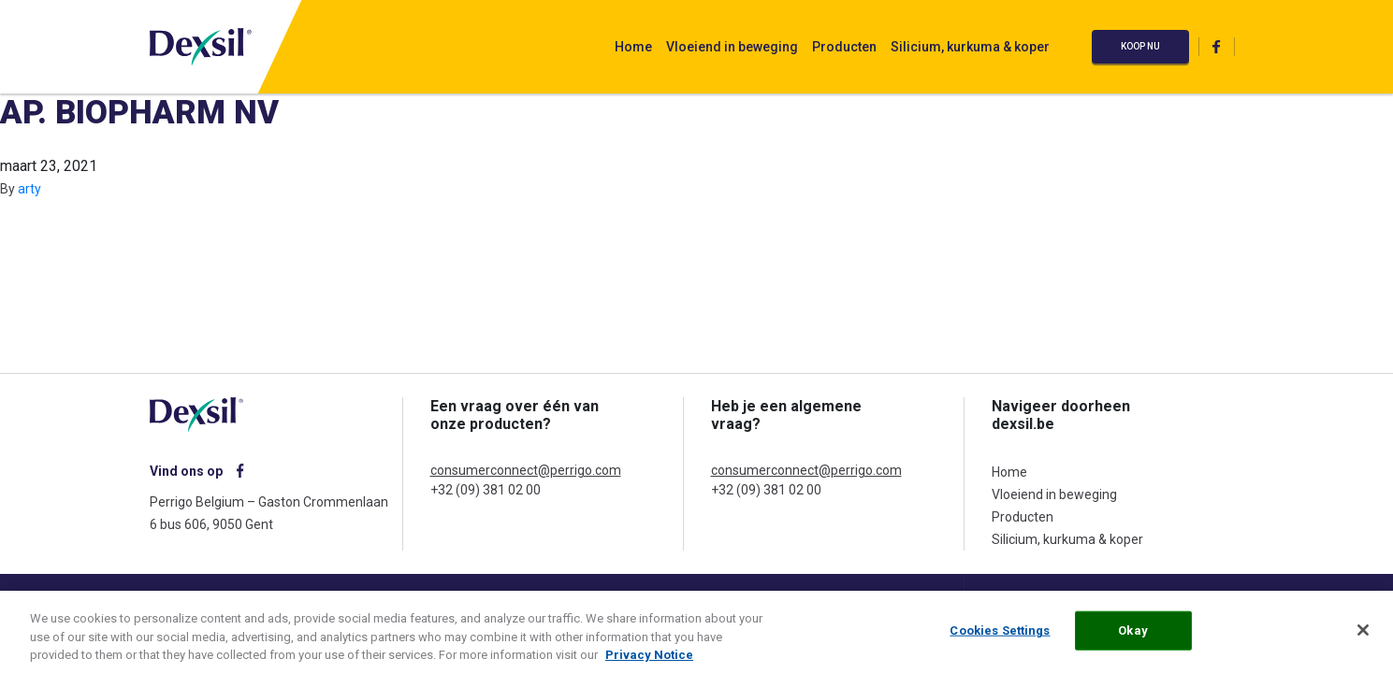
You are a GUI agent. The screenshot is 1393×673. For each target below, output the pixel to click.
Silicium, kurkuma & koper (970, 46)
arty (29, 188)
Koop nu (1140, 46)
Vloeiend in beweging (732, 46)
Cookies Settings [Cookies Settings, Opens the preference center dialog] (1000, 635)
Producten (844, 46)
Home (633, 46)
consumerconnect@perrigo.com (525, 470)
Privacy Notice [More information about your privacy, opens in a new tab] (649, 659)
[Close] (1363, 634)
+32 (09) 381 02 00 (485, 489)
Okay (1133, 635)
